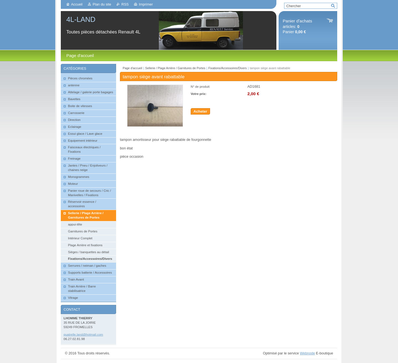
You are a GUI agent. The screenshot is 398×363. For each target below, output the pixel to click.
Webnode (307, 353)
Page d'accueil (132, 68)
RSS (125, 4)
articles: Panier (297, 26)
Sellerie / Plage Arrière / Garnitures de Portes (175, 68)
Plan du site (102, 4)
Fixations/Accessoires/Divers (227, 68)
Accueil (76, 4)
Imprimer (146, 4)
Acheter (200, 111)
